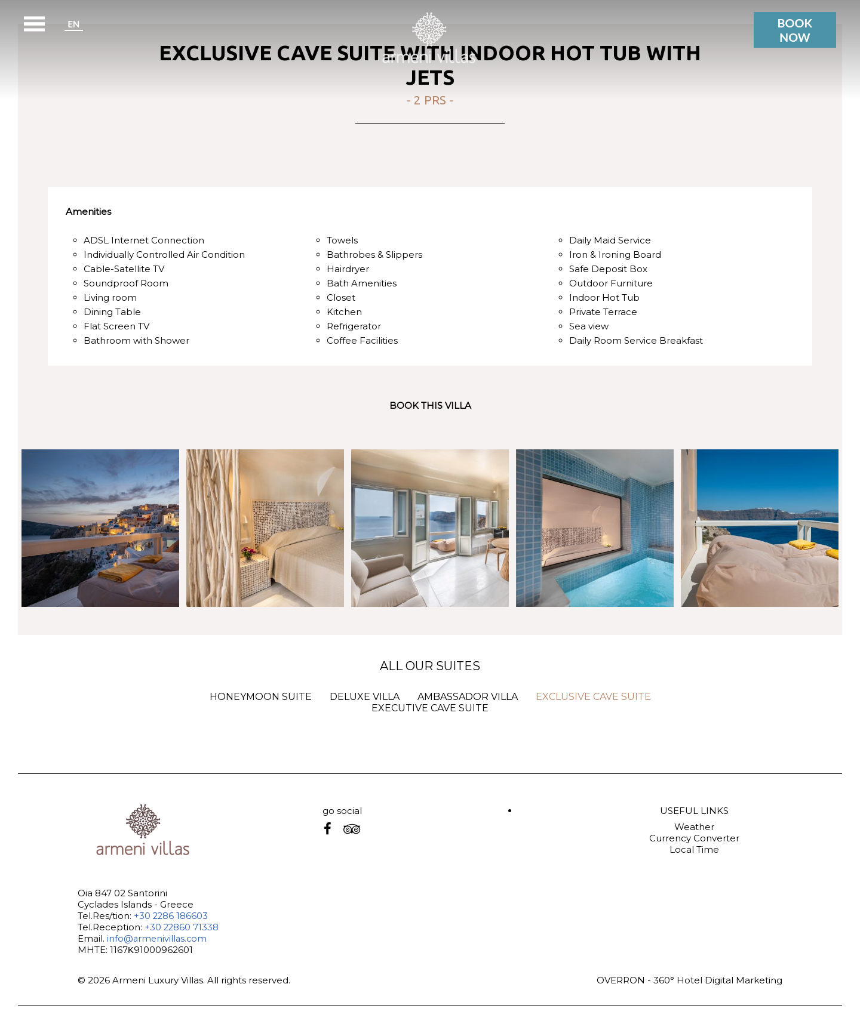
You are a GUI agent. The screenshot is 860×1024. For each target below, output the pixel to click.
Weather (694, 826)
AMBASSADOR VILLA (467, 696)
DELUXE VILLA (365, 696)
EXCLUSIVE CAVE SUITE (593, 696)
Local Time (694, 849)
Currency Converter (694, 838)
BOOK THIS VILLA (430, 405)
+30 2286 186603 (171, 915)
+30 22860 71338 (182, 927)
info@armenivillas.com (158, 938)
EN (73, 23)
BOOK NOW (794, 30)
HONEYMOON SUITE (261, 696)
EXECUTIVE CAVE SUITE (430, 708)
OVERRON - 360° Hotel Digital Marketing (689, 980)
